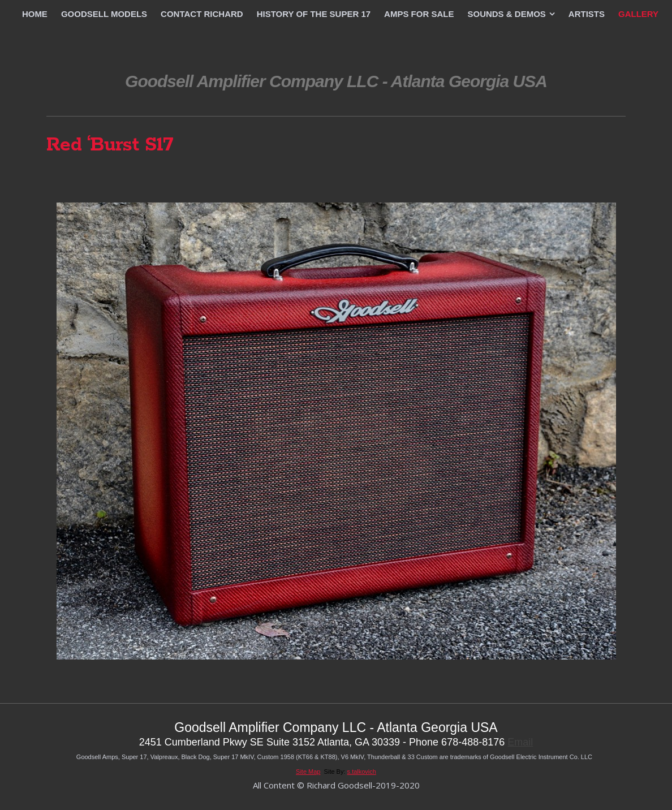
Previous (306, 177)
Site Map (308, 771)
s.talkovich (361, 771)
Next (366, 177)
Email (520, 742)
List (336, 177)
